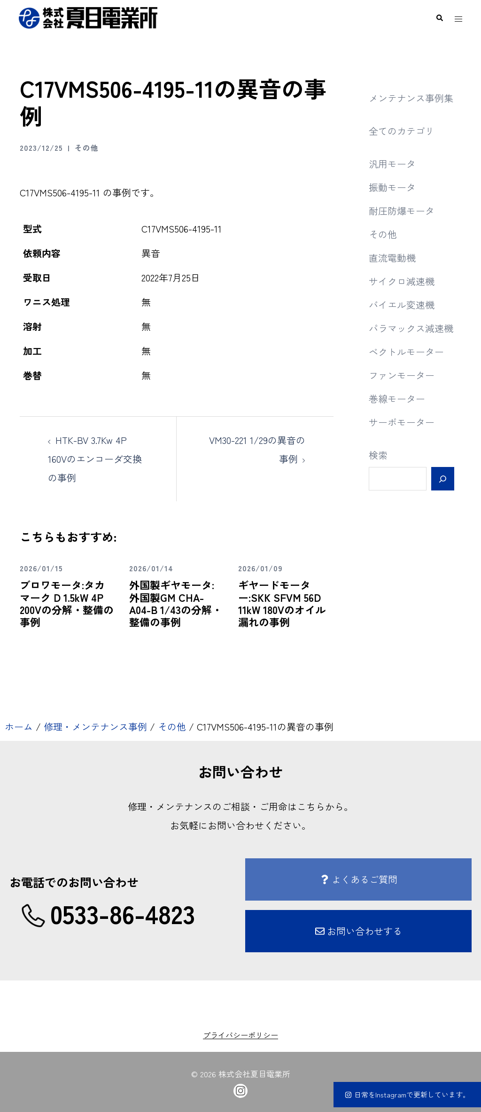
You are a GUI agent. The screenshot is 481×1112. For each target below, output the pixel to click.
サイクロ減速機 (401, 281)
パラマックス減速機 (411, 328)
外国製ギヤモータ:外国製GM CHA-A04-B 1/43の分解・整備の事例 (175, 603)
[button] (439, 18)
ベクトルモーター (406, 351)
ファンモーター (401, 375)
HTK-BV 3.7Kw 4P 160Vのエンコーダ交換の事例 (95, 458)
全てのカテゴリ (401, 131)
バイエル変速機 (401, 304)
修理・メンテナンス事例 (95, 726)
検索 (378, 455)
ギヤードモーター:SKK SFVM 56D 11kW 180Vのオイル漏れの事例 (282, 603)
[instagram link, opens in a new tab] (240, 1089)
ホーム (19, 726)
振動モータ (392, 187)
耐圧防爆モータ (401, 211)
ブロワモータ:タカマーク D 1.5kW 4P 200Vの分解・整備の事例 (67, 603)
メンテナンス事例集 (411, 98)
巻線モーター (397, 398)
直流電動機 (392, 257)
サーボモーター (401, 422)
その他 (87, 147)
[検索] (442, 478)
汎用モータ (392, 164)
